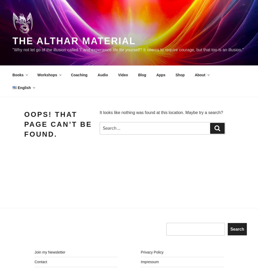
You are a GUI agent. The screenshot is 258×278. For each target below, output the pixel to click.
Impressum (150, 262)
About (202, 75)
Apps (160, 75)
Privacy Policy (152, 252)
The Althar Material (74, 41)
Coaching (79, 75)
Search (237, 229)
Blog (142, 75)
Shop (180, 75)
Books (20, 75)
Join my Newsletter (50, 252)
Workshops (49, 75)
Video (123, 75)
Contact (41, 262)
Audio (103, 75)
